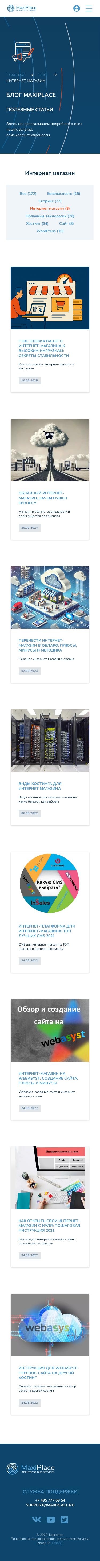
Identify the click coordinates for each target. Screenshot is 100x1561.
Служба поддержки (50, 1492)
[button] (89, 8)
